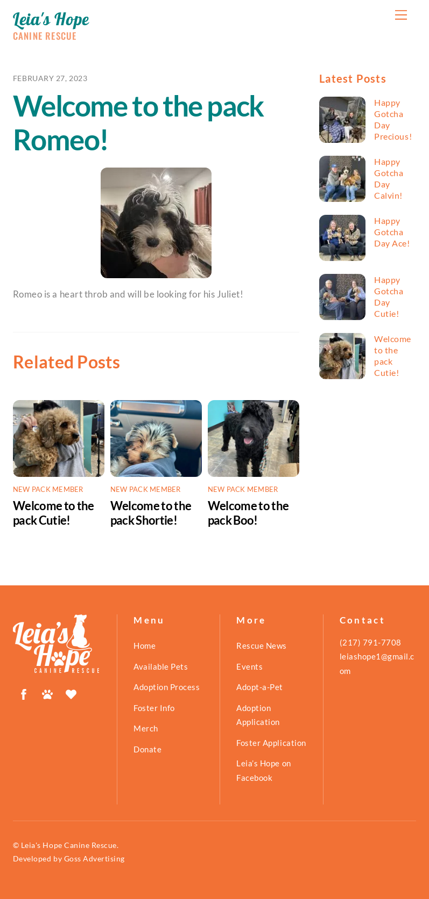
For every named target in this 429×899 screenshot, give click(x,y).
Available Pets (160, 666)
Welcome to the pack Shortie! (151, 512)
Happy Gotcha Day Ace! (392, 231)
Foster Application (271, 743)
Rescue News (261, 645)
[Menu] (401, 15)
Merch (145, 728)
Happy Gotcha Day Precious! (393, 119)
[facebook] (23, 692)
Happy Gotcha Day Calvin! (388, 178)
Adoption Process (166, 687)
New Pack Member (48, 489)
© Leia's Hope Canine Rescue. (65, 845)
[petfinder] (47, 692)
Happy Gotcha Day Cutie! (388, 296)
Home (144, 645)
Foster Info (154, 708)
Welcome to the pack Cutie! (53, 512)
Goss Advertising (94, 858)
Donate (147, 749)
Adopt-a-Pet (259, 687)
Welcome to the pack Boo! (248, 512)
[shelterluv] (71, 692)
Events (249, 666)
